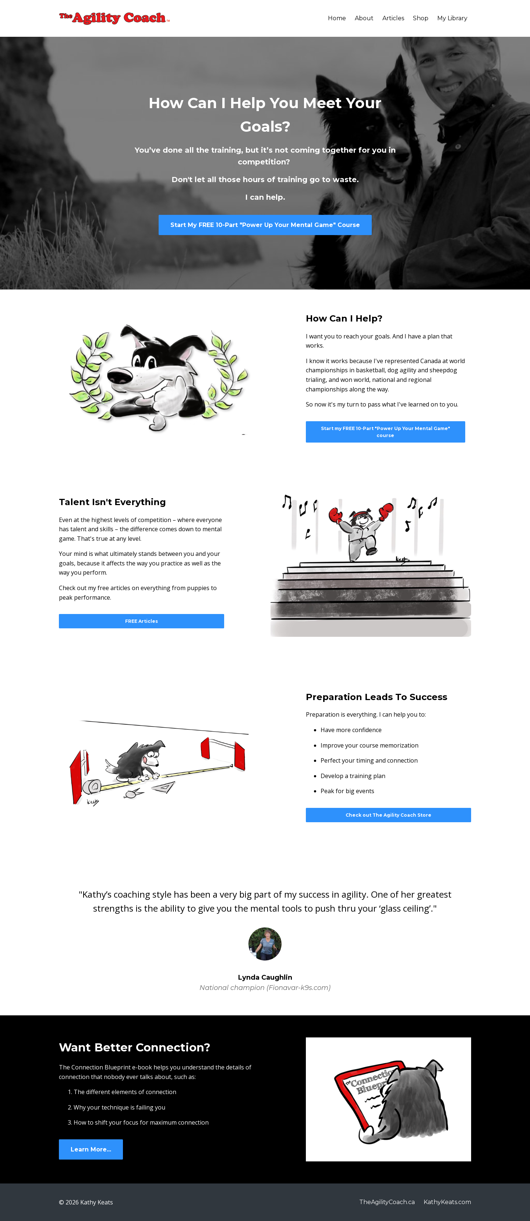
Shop (420, 18)
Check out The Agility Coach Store (388, 815)
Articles (393, 18)
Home (337, 18)
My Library (452, 18)
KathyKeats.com (447, 1202)
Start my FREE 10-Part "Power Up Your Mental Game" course (385, 432)
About (364, 18)
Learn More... (91, 1149)
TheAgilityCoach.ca (387, 1202)
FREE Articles (141, 621)
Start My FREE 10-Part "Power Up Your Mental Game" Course (265, 224)
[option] (265, 934)
